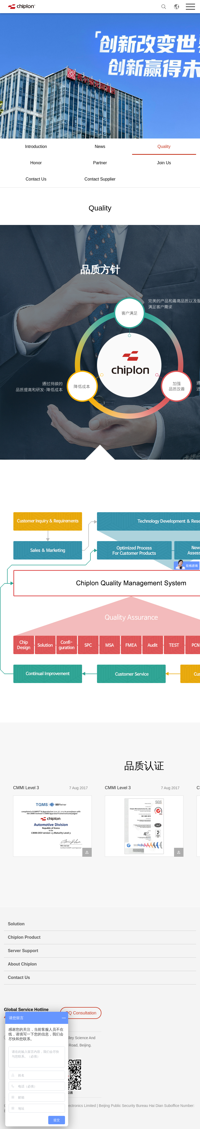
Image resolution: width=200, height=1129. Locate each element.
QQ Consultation (80, 1013)
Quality (164, 146)
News (100, 146)
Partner (100, 163)
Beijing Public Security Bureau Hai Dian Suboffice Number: (146, 1106)
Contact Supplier (99, 179)
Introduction (36, 146)
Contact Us (36, 179)
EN (176, 6)
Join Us (164, 163)
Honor (36, 163)
